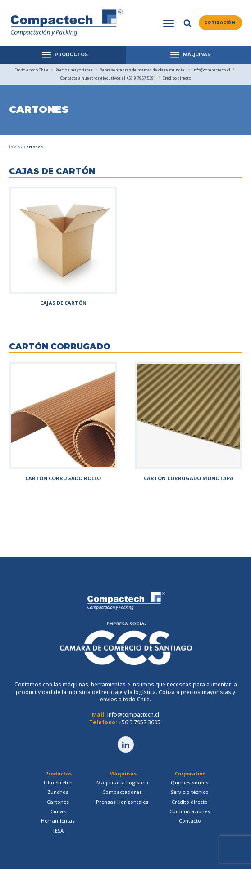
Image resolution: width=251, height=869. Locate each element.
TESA (58, 830)
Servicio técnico (190, 792)
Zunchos (57, 792)
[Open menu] (169, 23)
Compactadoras (122, 792)
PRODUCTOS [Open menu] (65, 55)
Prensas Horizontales (122, 801)
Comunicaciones (189, 811)
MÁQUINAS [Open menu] (190, 55)
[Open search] (187, 22)
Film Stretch (58, 782)
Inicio (14, 147)
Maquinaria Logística (122, 782)
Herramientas (58, 820)
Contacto (190, 820)
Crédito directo (190, 801)
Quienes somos (190, 782)
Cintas (58, 811)
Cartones (58, 801)
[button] (220, 22)
